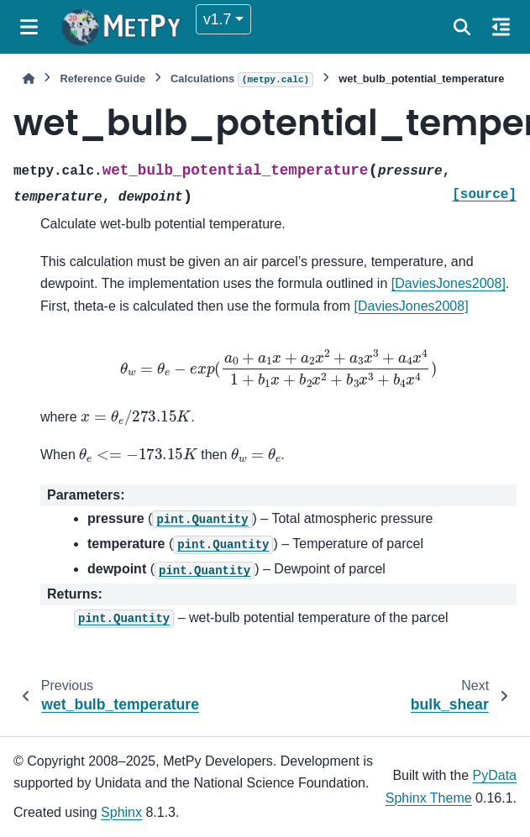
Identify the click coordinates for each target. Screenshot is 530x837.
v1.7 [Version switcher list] (217, 19)
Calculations (242, 79)
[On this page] (501, 27)
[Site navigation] (29, 27)
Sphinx (121, 812)
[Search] (462, 27)
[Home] (28, 78)
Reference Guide (102, 78)
